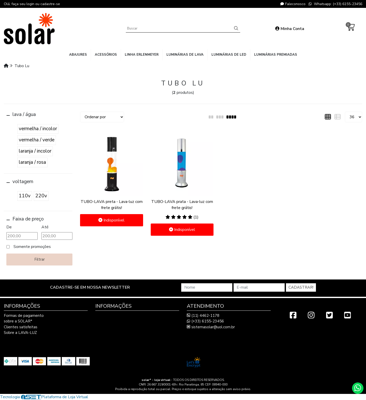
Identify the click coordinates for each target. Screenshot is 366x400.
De (9, 227)
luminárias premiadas (275, 54)
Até (45, 227)
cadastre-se (50, 4)
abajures (78, 54)
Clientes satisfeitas (20, 327)
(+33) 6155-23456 (205, 321)
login (30, 4)
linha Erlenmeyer (142, 54)
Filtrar (39, 259)
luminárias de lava (185, 54)
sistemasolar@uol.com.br (211, 327)
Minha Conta (289, 29)
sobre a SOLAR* (18, 321)
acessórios (106, 54)
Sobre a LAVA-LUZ (20, 332)
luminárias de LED (228, 54)
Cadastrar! (300, 287)
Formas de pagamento (24, 315)
